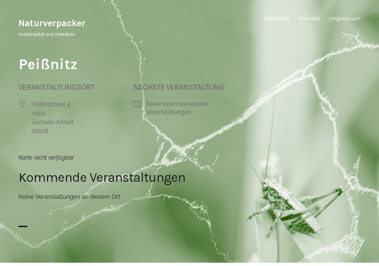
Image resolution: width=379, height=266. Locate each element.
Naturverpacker (52, 23)
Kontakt (309, 18)
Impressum (344, 18)
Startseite (277, 18)
